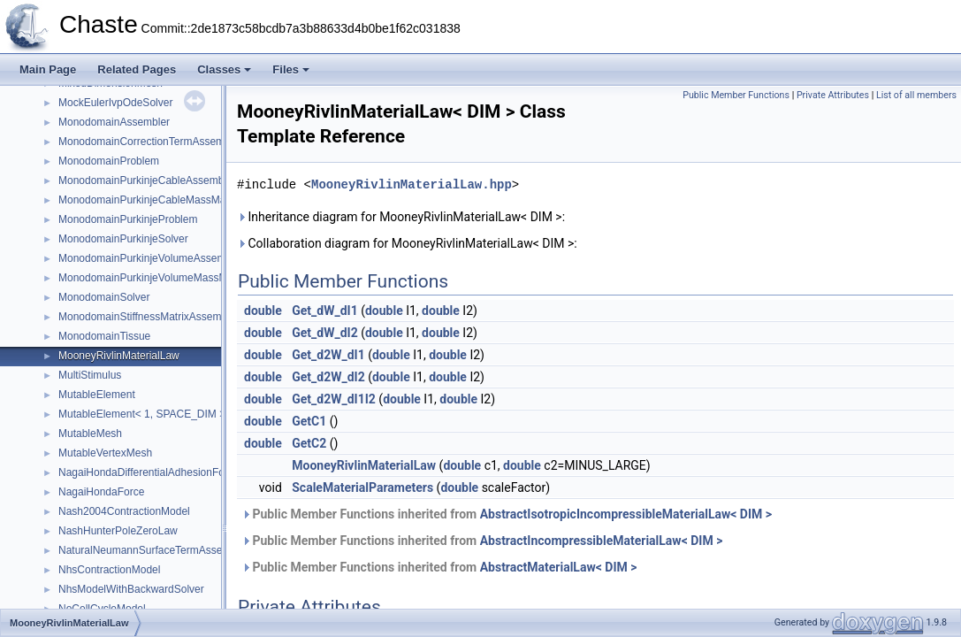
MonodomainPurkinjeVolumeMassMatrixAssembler (178, 278)
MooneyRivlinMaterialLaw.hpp (411, 184)
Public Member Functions (736, 95)
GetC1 (309, 421)
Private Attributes (833, 95)
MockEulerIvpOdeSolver (115, 102)
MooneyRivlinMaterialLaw (118, 355)
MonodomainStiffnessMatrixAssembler (149, 317)
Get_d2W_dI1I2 (334, 399)
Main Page (47, 69)
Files (290, 69)
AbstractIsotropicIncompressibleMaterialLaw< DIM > (626, 514)
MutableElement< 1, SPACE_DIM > (141, 414)
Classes (224, 69)
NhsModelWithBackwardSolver (131, 589)
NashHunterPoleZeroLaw (118, 531)
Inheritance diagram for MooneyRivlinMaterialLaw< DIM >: (401, 217)
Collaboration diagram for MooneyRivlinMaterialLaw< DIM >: (407, 243)
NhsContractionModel (109, 570)
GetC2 (309, 443)
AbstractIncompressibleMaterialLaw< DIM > (601, 540)
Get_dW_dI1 (324, 310)
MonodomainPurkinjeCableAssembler (147, 180)
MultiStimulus (89, 375)
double (263, 310)
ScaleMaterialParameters (362, 487)
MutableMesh (90, 433)
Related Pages (136, 69)
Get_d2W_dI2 (328, 377)
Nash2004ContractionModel (124, 511)
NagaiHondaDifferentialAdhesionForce (149, 472)
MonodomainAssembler (114, 122)
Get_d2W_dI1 (328, 355)
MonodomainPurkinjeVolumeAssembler (150, 258)
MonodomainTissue (104, 336)
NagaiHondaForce (101, 492)
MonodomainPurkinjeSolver (123, 239)
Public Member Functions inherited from (506, 514)
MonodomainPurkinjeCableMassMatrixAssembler (174, 200)
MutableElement (96, 394)
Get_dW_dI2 (324, 333)
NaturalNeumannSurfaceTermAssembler (153, 550)
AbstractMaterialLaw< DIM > (558, 567)
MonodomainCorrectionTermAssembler (150, 141)
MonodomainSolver (103, 297)
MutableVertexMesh (105, 453)
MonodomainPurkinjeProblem (127, 219)
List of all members (916, 95)
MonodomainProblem (108, 161)
